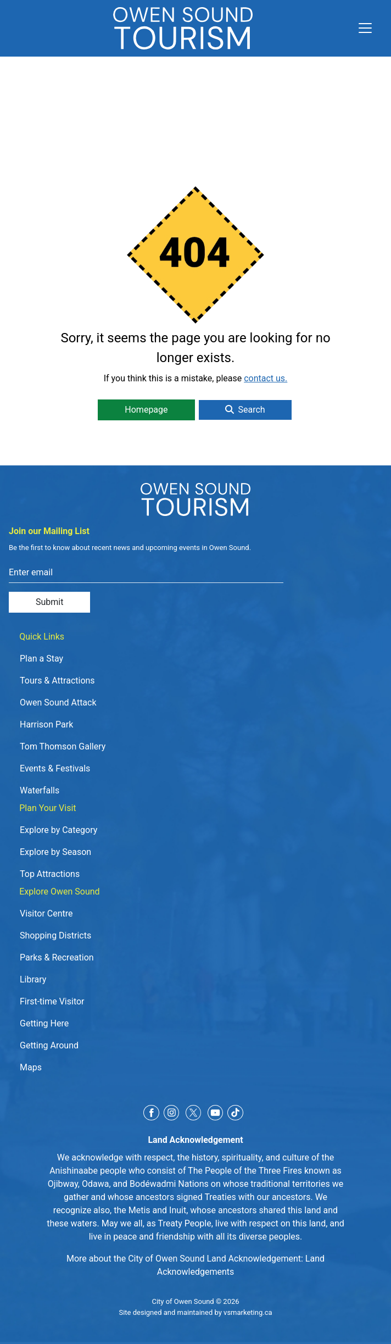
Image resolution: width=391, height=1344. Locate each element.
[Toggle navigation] (360, 28)
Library (33, 979)
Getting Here (44, 1023)
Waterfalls (39, 790)
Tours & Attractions (57, 680)
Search (245, 409)
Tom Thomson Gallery (62, 746)
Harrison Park (46, 724)
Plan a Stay (41, 658)
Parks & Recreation (57, 957)
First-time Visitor (52, 1001)
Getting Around (49, 1045)
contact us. (265, 378)
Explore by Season (55, 852)
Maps (31, 1067)
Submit (49, 602)
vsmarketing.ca (248, 1312)
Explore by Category (58, 830)
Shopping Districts (55, 935)
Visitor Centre (46, 913)
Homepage (146, 409)
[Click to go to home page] (183, 28)
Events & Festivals (55, 768)
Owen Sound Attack (58, 702)
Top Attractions (50, 874)
